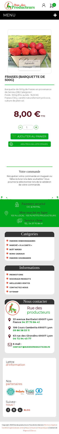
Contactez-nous (18, 287)
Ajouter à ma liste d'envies (34, 144)
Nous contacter (30, 428)
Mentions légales (50, 425)
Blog (27, 410)
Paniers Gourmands (20, 258)
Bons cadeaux (17, 254)
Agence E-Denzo (30, 430)
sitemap (13, 292)
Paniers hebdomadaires (22, 241)
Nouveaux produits (20, 279)
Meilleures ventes (19, 283)
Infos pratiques (42, 428)
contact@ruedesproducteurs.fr (31, 347)
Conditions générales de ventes (13, 428)
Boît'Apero (15, 249)
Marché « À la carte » (20, 245)
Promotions (16, 275)
